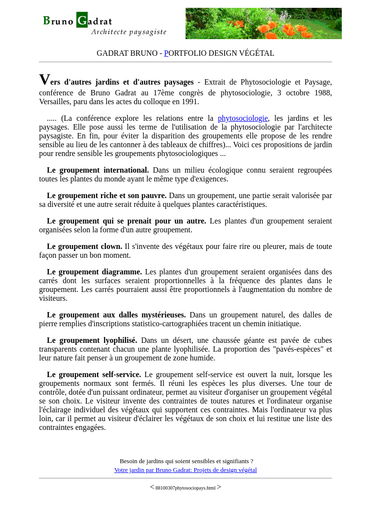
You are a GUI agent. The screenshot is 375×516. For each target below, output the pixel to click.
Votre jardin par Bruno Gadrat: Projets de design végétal (185, 469)
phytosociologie (243, 118)
